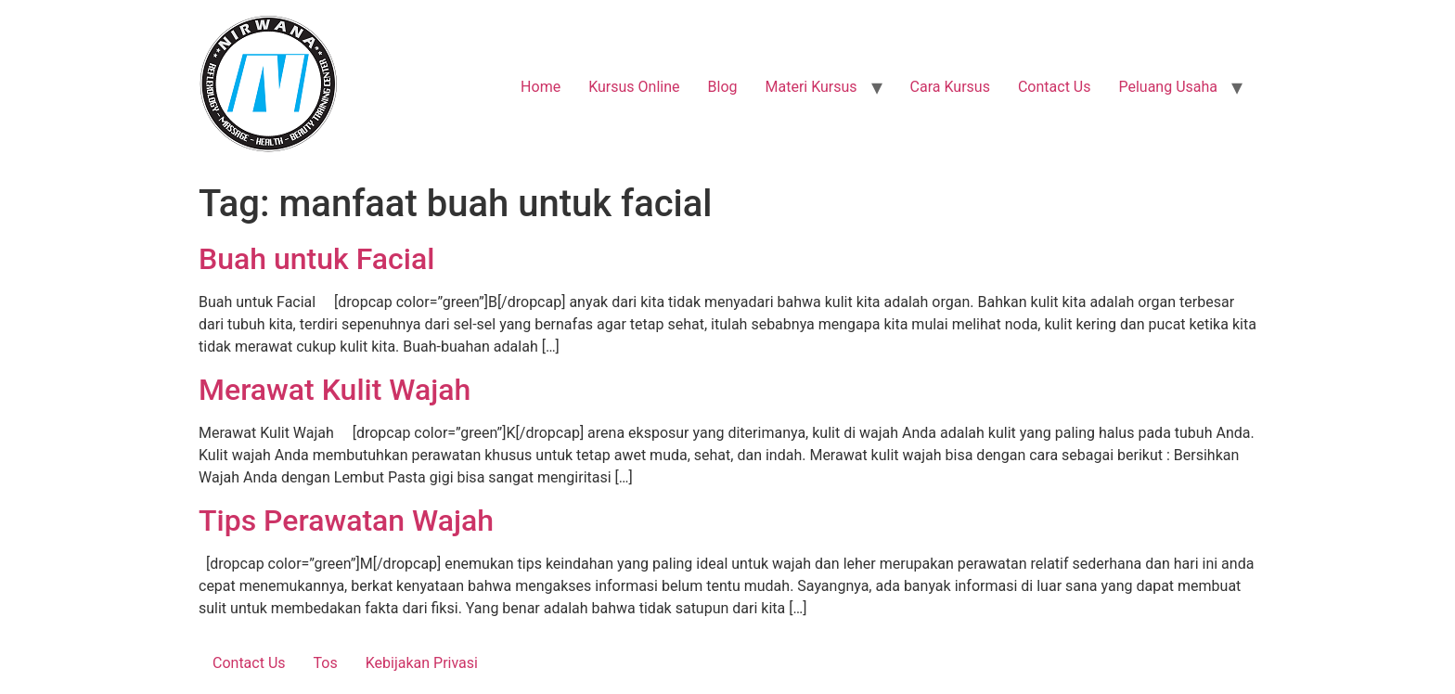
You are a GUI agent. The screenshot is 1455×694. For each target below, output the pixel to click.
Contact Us (1054, 87)
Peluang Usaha (1167, 87)
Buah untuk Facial (316, 258)
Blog (723, 87)
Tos (326, 663)
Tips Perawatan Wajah (346, 520)
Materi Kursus (810, 87)
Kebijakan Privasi (422, 663)
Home (540, 87)
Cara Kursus (950, 87)
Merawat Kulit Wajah (334, 389)
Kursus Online (633, 87)
